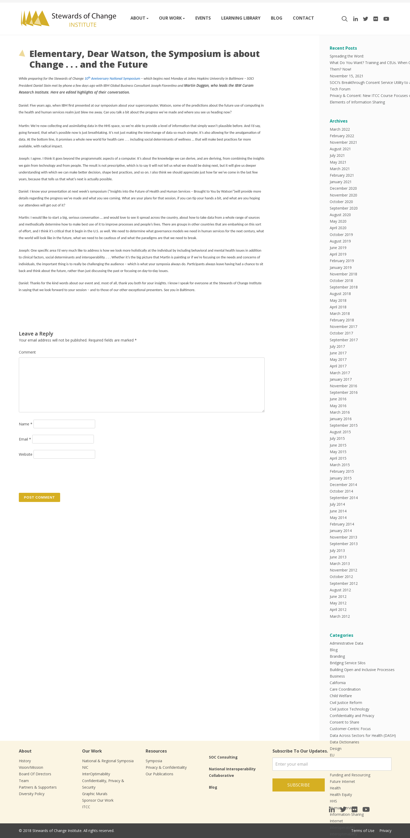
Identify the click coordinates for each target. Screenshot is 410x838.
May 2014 (338, 517)
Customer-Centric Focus (350, 728)
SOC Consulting (223, 757)
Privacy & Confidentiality (166, 767)
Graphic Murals (94, 793)
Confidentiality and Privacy (352, 715)
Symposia (154, 760)
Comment (27, 352)
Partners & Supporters (38, 787)
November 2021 (343, 142)
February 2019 (342, 260)
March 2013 (340, 563)
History (25, 760)
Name (25, 423)
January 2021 (341, 181)
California (338, 682)
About (137, 18)
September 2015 (344, 425)
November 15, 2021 (346, 75)
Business (337, 676)
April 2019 (338, 254)
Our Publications (159, 773)
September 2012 (344, 583)
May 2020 (338, 221)
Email (25, 439)
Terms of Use (362, 830)
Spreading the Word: (347, 56)
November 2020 (343, 195)
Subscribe (298, 785)
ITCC (86, 806)
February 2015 (342, 471)
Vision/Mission (31, 767)
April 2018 (338, 306)
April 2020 (338, 227)
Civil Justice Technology (349, 709)
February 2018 (342, 319)
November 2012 (343, 570)
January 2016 (341, 418)
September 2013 (344, 543)
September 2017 (344, 339)
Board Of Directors (35, 773)
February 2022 (342, 135)
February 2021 (342, 175)
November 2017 (343, 326)
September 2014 (344, 497)
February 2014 (342, 524)
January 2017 (341, 379)
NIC (85, 767)
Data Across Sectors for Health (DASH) (363, 735)
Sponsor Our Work (97, 800)
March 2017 (340, 372)
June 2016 (338, 398)
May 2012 (338, 602)
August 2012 (340, 589)
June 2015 (338, 445)
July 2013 (337, 550)
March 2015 (340, 464)
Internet (336, 820)
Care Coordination (345, 689)
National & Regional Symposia (108, 760)
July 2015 (337, 438)
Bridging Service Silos (348, 662)
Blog (276, 18)
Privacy (385, 830)
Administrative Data (346, 643)
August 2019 (340, 241)
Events (203, 18)
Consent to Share (344, 722)
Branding (337, 656)
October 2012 (341, 576)
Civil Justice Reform (346, 702)
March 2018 (340, 313)
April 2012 (338, 609)
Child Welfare (341, 695)
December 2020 (343, 188)
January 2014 (341, 530)
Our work (170, 18)
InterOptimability (96, 773)
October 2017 (341, 333)
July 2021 (337, 155)
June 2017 (338, 352)
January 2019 (341, 267)
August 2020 (340, 214)
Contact (303, 18)
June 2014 (338, 510)
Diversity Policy (31, 793)
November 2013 (343, 537)
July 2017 (337, 346)
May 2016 (338, 405)
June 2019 (338, 247)
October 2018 (341, 280)
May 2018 (338, 300)
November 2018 (343, 273)
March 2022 (340, 129)
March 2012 (340, 616)
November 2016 (343, 385)
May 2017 (338, 359)
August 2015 (340, 431)
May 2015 (338, 451)
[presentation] (58, 475)
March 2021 (340, 168)
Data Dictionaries (344, 741)
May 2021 (338, 162)
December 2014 (343, 484)
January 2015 (341, 478)
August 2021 (340, 148)
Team (24, 780)
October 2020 (341, 201)
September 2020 (344, 208)
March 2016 (340, 412)
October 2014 (341, 491)
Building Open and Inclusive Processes (362, 669)
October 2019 (341, 234)
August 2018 (340, 293)
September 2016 (344, 392)
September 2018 (344, 287)
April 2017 (338, 365)
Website (25, 454)
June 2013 (338, 556)
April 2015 (338, 458)
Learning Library (240, 18)
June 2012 (338, 596)
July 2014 (337, 504)
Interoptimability (343, 833)
